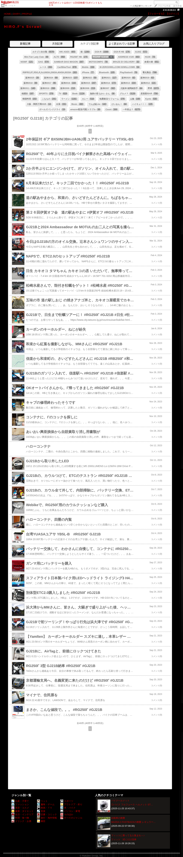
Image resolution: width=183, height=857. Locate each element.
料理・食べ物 (20, 817)
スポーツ (66, 801)
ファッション (20, 804)
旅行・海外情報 (47, 817)
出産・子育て (20, 801)
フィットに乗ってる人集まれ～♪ (128, 835)
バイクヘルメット (120, 800)
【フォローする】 (156, 13)
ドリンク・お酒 (21, 821)
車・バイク (10, 5)
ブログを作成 (164, 6)
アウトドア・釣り (71, 804)
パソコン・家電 (70, 811)
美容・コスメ (20, 807)
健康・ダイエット (22, 811)
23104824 (169, 10)
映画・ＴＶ (44, 807)
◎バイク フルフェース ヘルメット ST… (132, 804)
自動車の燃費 (118, 818)
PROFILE (27, 14)
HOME (7, 14)
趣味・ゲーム (46, 804)
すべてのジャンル (71, 817)
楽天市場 (177, 6)
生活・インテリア (22, 814)
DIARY (16, 14)
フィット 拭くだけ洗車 (123, 839)
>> (140, 6)
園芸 (41, 821)
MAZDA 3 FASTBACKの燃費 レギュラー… (133, 822)
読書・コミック (47, 814)
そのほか (66, 814)
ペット (42, 801)
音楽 (41, 811)
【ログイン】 (173, 13)
